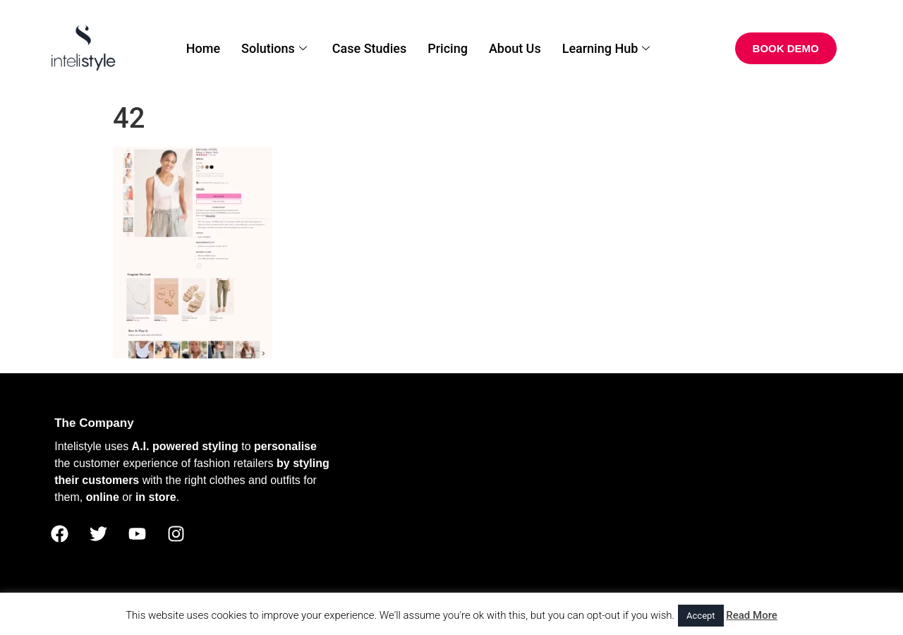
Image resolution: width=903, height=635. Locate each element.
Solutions (274, 48)
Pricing (448, 48)
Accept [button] (700, 615)
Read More (751, 615)
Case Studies (369, 48)
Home (203, 48)
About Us (515, 48)
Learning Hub (606, 48)
